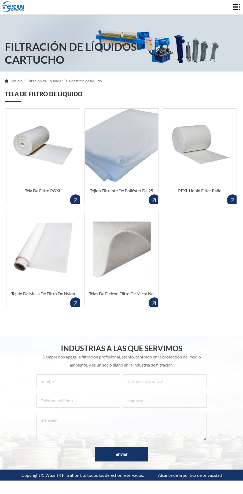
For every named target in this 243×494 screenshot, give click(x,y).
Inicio (18, 81)
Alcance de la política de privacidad (190, 475)
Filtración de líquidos (43, 81)
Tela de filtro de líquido (83, 81)
